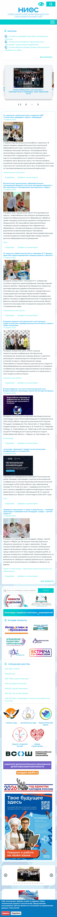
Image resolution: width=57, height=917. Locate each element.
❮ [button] (26, 105)
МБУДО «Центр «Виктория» (16, 688)
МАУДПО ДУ (10, 674)
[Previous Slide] (5, 875)
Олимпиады (8, 438)
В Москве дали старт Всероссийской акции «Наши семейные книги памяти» (28, 89)
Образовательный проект (14, 172)
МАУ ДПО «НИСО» (12, 669)
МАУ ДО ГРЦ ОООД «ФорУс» (17, 693)
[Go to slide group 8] (32, 883)
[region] (28, 875)
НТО (5, 499)
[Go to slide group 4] (22, 883)
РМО (5, 242)
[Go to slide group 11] (40, 883)
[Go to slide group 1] (14, 883)
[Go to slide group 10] (37, 883)
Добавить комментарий (28, 177)
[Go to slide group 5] (24, 883)
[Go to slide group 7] (29, 883)
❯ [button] (38, 105)
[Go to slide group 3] (19, 883)
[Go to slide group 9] (34, 883)
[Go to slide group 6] (27, 883)
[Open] (50, 4)
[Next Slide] (51, 875)
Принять (5, 913)
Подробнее (9, 177)
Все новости (47, 581)
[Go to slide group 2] (16, 883)
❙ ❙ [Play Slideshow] (20, 105)
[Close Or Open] (28, 22)
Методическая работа (12, 378)
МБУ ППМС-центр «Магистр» (17, 679)
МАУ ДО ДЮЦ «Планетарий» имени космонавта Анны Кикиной (27, 699)
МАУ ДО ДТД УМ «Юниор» (16, 684)
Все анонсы (46, 57)
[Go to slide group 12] (42, 883)
